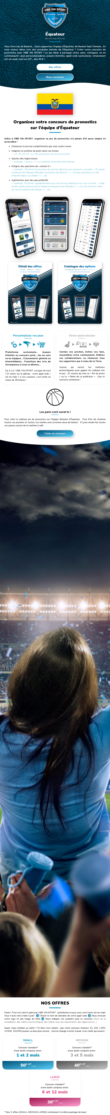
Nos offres (55, 67)
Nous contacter (55, 77)
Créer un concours (55, 436)
